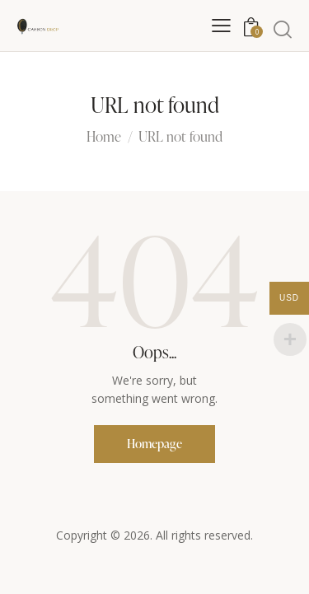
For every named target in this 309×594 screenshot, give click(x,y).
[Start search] (282, 29)
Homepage (154, 443)
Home (104, 137)
